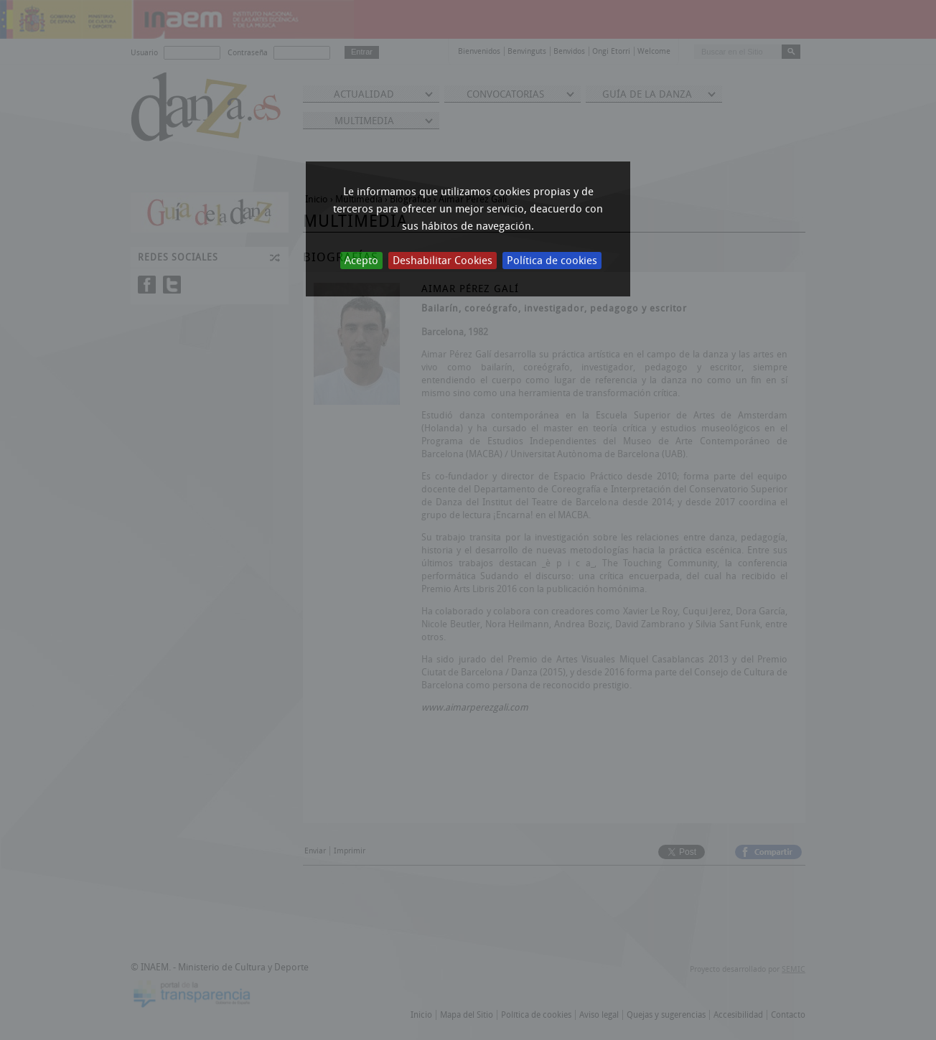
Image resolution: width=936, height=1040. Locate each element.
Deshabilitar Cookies (442, 260)
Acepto (361, 260)
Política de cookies (552, 260)
